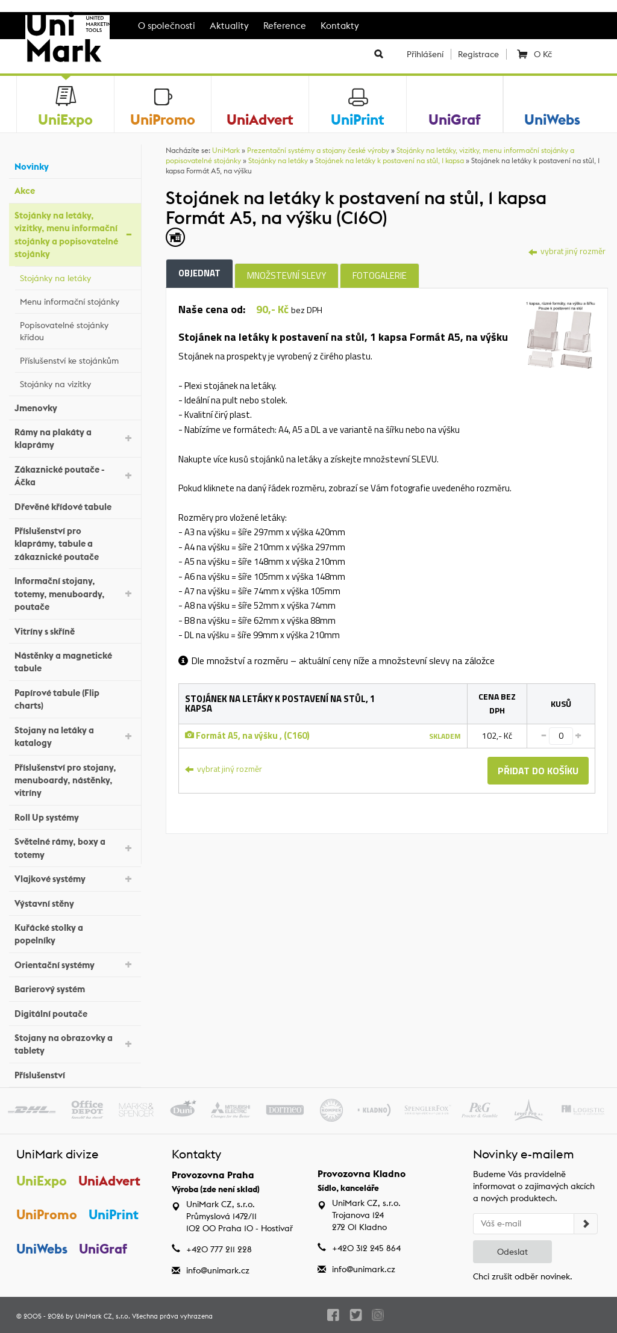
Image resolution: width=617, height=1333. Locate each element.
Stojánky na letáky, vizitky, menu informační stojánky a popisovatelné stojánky (74, 234)
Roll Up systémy (74, 816)
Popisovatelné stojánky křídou (77, 331)
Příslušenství (74, 1074)
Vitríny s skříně (74, 629)
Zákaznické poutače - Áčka (74, 476)
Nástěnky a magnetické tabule (74, 662)
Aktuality (229, 25)
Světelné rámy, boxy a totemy (74, 848)
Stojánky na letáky (77, 276)
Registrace (478, 54)
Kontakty (340, 25)
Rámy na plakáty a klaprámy (74, 438)
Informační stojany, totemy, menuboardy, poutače (74, 593)
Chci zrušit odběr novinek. (522, 1276)
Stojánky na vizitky (77, 382)
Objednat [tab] (199, 273)
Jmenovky (74, 406)
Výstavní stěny (74, 902)
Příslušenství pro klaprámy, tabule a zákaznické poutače (74, 543)
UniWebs (41, 1248)
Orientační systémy (74, 963)
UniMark (226, 150)
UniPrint (114, 1214)
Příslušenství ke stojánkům (77, 358)
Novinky (74, 165)
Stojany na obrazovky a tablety (74, 1044)
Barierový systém (74, 988)
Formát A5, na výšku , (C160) (247, 735)
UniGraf (103, 1248)
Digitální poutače (74, 1012)
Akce (74, 189)
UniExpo (41, 1180)
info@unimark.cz (217, 1270)
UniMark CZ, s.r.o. (102, 1316)
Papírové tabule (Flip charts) (74, 699)
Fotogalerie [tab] (379, 275)
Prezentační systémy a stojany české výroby (318, 150)
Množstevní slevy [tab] (286, 275)
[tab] (560, 334)
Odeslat (512, 1252)
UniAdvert (109, 1180)
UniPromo (46, 1214)
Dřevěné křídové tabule (74, 505)
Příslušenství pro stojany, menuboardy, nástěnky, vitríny (74, 780)
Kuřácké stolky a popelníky (74, 934)
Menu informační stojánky (77, 299)
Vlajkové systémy (74, 878)
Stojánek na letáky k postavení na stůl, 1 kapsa (389, 160)
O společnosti (166, 25)
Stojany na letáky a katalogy (74, 736)
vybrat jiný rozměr (567, 250)
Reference (284, 25)
